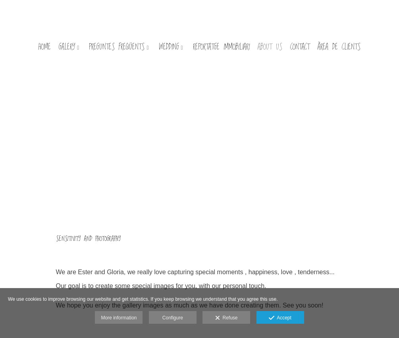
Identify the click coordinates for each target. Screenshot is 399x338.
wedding (169, 48)
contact (300, 48)
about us (270, 48)
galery (67, 48)
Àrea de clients (339, 48)
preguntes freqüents (117, 48)
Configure (172, 318)
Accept (280, 318)
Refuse (226, 318)
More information (119, 318)
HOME (45, 48)
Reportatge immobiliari (221, 48)
